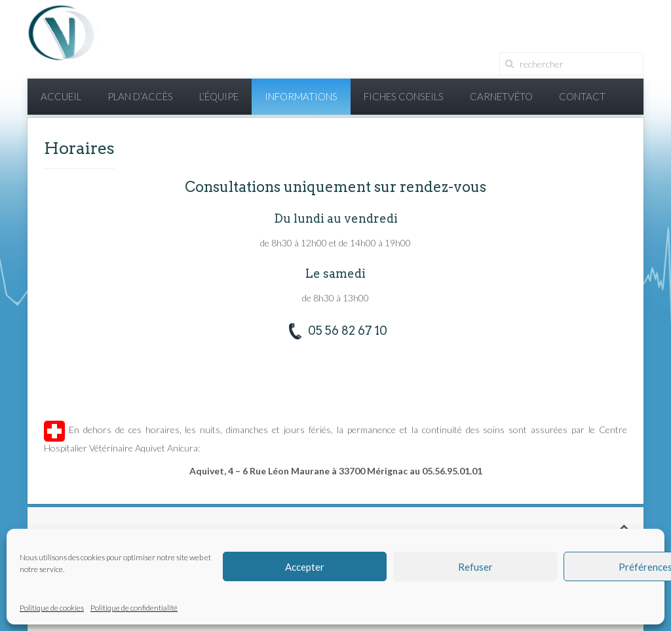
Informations (301, 96)
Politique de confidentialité (134, 608)
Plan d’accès (140, 96)
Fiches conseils (404, 96)
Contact (582, 96)
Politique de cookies (52, 608)
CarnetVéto (501, 96)
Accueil (61, 96)
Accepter (304, 567)
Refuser (475, 567)
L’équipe (219, 96)
